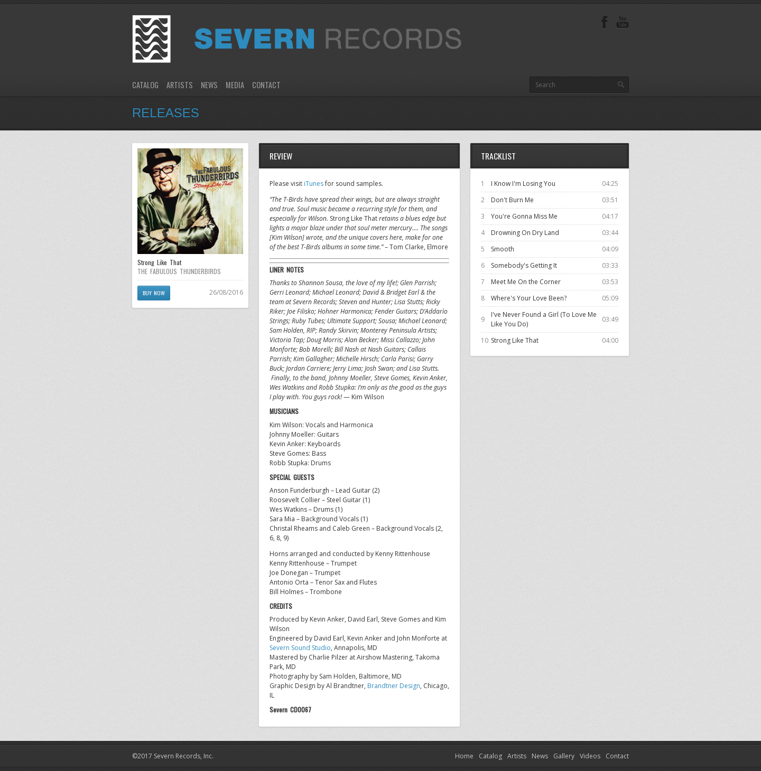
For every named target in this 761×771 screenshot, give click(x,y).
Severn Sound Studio (300, 647)
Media (235, 84)
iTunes (313, 183)
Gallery (563, 755)
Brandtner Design (393, 685)
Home (464, 755)
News (209, 84)
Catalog (145, 84)
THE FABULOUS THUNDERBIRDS (179, 271)
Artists (179, 84)
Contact (266, 84)
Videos (590, 755)
